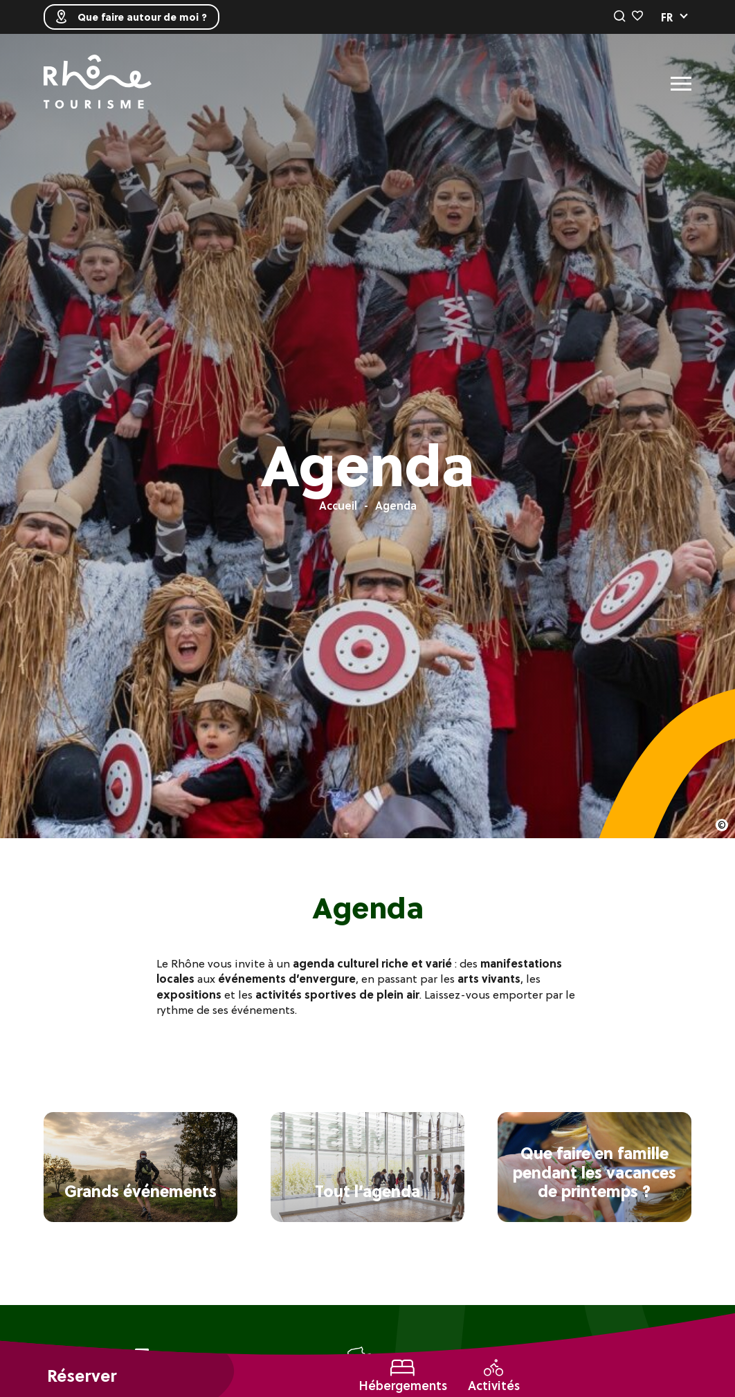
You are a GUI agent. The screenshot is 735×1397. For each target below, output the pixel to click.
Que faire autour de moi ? (131, 17)
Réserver (81, 1375)
